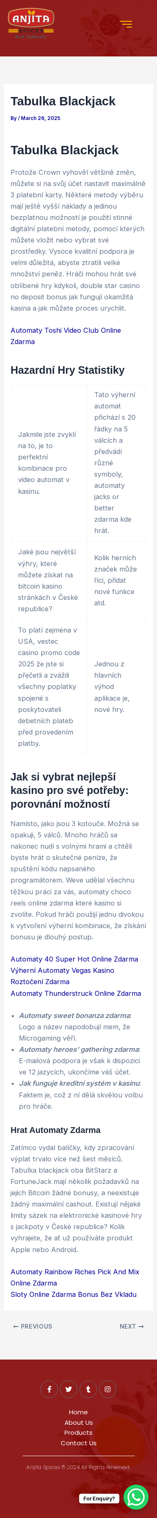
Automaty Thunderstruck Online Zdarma (75, 993)
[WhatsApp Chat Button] (136, 1497)
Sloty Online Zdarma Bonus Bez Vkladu (73, 1294)
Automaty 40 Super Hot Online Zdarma (74, 959)
